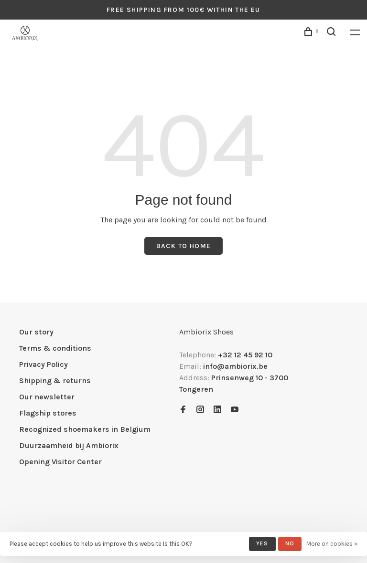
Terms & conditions (55, 348)
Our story (36, 331)
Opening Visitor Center (60, 461)
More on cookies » (331, 543)
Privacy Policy (43, 364)
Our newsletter (47, 396)
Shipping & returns (55, 380)
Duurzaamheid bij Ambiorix (69, 445)
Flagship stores (47, 412)
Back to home (183, 246)
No (289, 543)
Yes (262, 543)
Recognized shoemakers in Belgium (85, 429)
